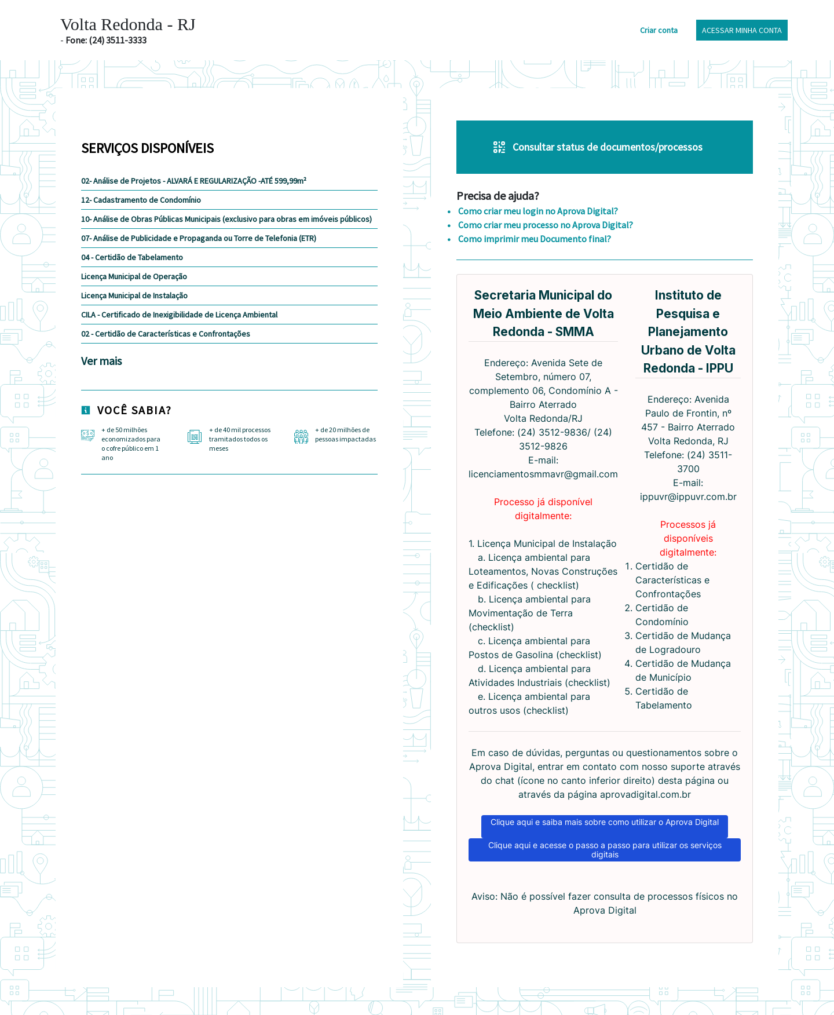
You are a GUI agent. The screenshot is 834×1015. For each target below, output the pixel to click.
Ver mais (101, 360)
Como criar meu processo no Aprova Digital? (544, 225)
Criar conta (659, 30)
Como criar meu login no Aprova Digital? (537, 211)
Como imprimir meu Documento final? (533, 238)
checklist (556, 585)
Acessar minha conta (742, 30)
